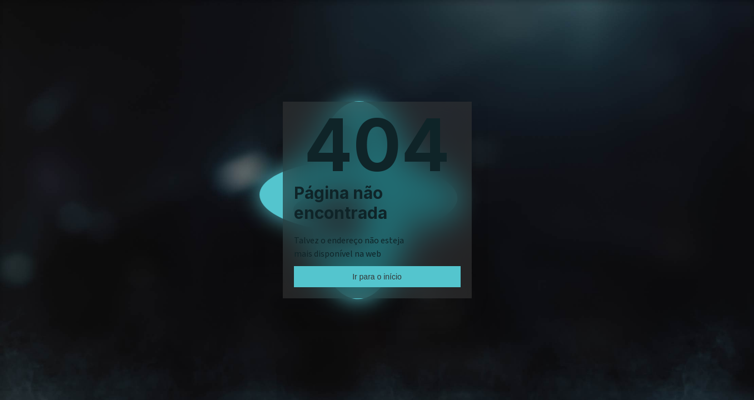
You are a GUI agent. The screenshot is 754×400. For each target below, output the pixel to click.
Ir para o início (377, 276)
